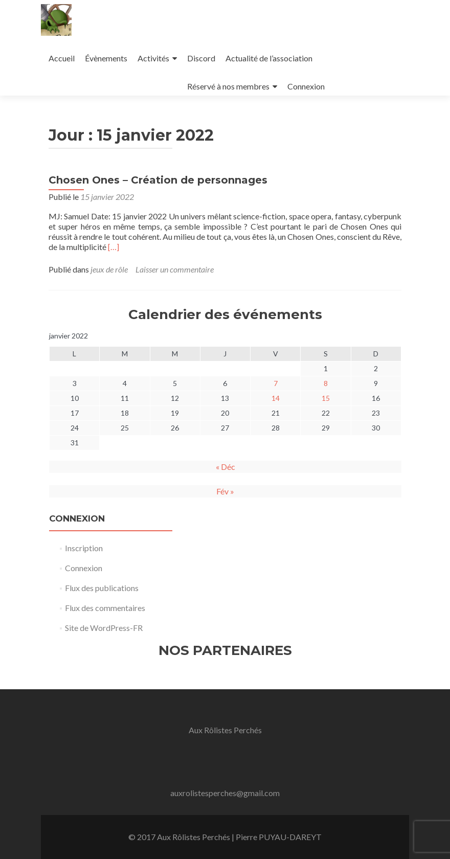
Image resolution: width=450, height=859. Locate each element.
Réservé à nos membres (228, 86)
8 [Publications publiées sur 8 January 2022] (326, 383)
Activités (153, 58)
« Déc (225, 466)
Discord (201, 58)
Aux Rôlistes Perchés (225, 730)
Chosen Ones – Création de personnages (158, 180)
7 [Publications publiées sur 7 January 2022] (276, 383)
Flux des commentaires (105, 608)
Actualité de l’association (269, 58)
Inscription (84, 548)
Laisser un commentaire (175, 269)
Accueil (62, 58)
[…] (113, 247)
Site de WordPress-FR (104, 627)
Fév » (225, 491)
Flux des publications (102, 588)
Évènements (106, 58)
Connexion (306, 86)
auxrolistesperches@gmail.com (225, 793)
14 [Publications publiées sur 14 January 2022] (276, 398)
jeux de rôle (109, 269)
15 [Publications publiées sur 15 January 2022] (326, 398)
